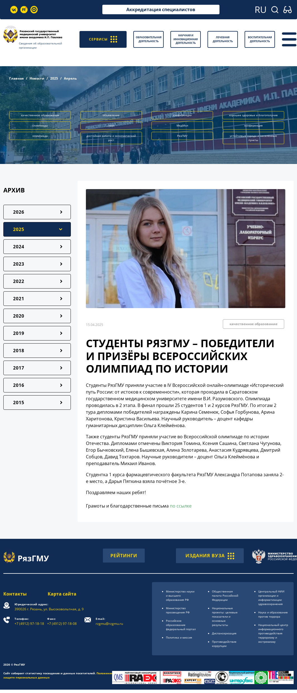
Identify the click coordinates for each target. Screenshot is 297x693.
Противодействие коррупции (224, 644)
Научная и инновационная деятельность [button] (185, 39)
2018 (18, 350)
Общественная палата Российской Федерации (225, 595)
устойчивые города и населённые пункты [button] (253, 138)
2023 (18, 264)
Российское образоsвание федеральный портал (181, 625)
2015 (18, 402)
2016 (18, 385)
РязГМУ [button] (182, 136)
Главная (16, 78)
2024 (18, 247)
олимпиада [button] (40, 136)
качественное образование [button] (40, 115)
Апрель (70, 78)
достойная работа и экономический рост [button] (111, 138)
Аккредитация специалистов (160, 9)
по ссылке (181, 506)
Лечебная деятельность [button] (223, 39)
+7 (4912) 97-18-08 (62, 621)
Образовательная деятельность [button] (148, 39)
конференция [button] (253, 125)
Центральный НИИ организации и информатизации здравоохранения (271, 597)
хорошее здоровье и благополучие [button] (253, 115)
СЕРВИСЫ (103, 39)
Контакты (15, 594)
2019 (18, 333)
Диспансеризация (224, 633)
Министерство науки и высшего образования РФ (180, 595)
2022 (18, 281)
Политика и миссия (179, 637)
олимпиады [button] (40, 125)
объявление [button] (111, 115)
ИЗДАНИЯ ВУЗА (209, 555)
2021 (18, 299)
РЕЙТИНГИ (123, 556)
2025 (54, 78)
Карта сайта (62, 594)
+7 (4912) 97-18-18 (29, 621)
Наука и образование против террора (273, 614)
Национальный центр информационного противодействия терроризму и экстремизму (273, 633)
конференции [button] (182, 115)
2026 (18, 212)
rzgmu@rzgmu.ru (109, 621)
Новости (37, 78)
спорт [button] (111, 125)
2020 (18, 316)
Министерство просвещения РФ (178, 610)
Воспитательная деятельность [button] (260, 39)
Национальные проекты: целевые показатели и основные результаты (225, 616)
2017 (18, 368)
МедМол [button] (182, 125)
